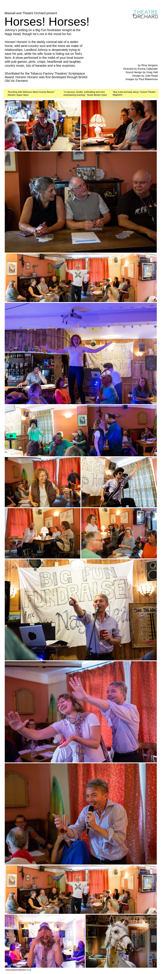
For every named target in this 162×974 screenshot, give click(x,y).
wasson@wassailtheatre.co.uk (18, 970)
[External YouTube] (127, 44)
